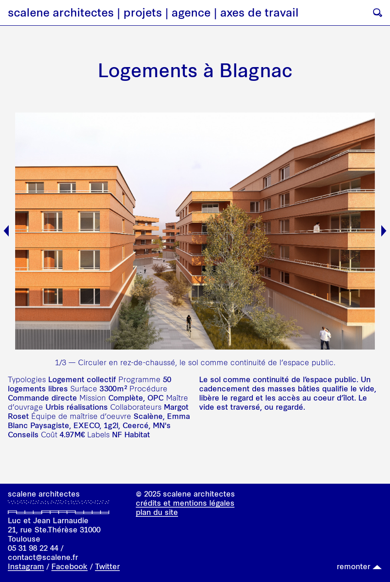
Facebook (69, 566)
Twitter (107, 566)
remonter (353, 566)
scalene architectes (61, 12)
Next (383, 231)
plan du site (157, 512)
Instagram (26, 566)
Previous (6, 231)
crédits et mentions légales (185, 503)
